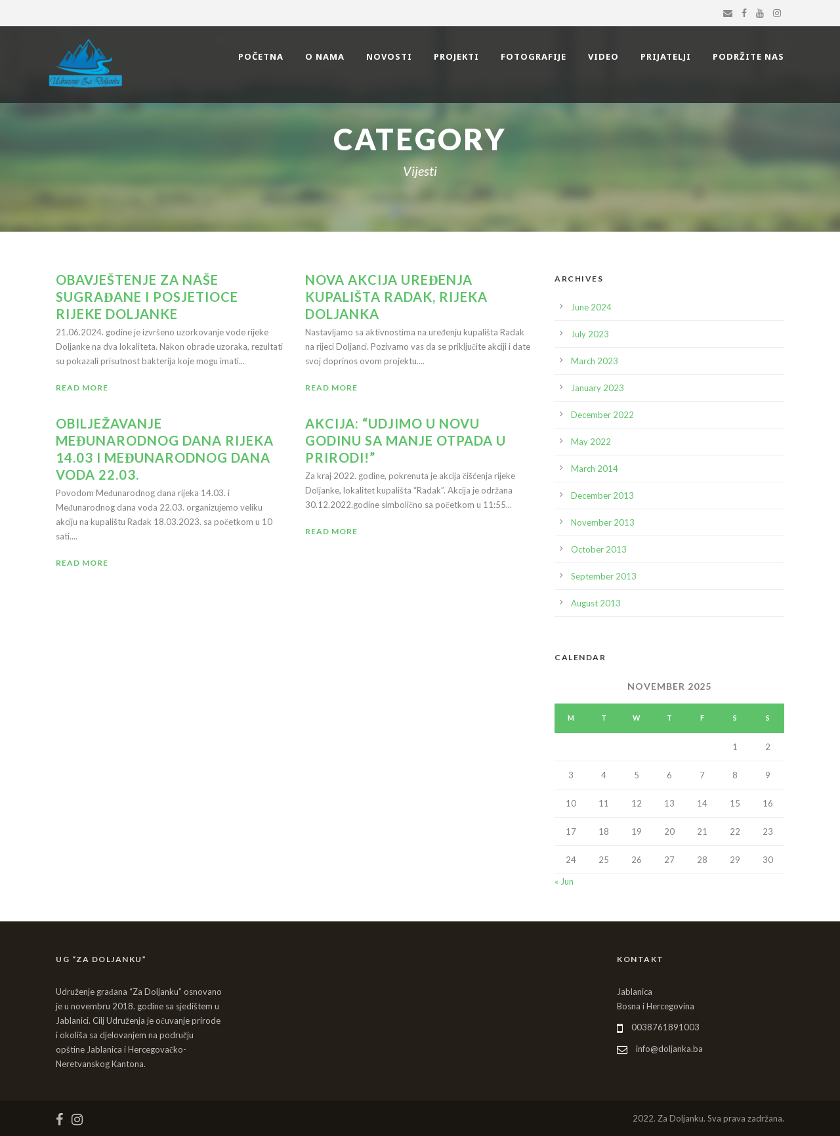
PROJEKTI (456, 56)
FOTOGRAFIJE (533, 56)
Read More (82, 387)
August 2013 (596, 603)
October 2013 (599, 549)
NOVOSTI (389, 56)
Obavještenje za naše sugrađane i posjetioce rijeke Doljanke (147, 297)
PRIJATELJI (665, 56)
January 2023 (597, 388)
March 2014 (594, 468)
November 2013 (603, 522)
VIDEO (603, 56)
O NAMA (325, 56)
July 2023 (590, 334)
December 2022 (602, 415)
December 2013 (602, 495)
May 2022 (591, 441)
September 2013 (604, 576)
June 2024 (591, 307)
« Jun (564, 881)
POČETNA (261, 56)
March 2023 (594, 361)
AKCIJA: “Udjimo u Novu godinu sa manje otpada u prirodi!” (405, 440)
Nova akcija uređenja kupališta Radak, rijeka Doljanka (396, 297)
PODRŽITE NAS (748, 56)
